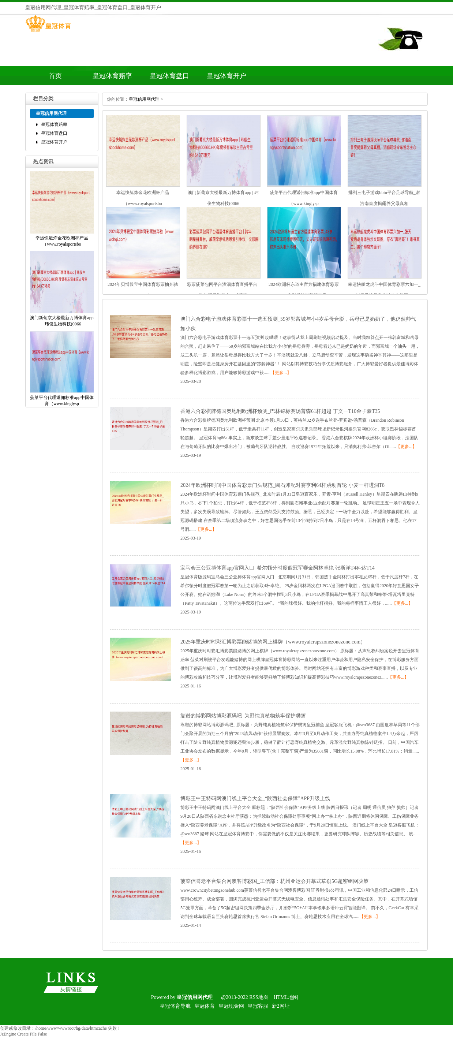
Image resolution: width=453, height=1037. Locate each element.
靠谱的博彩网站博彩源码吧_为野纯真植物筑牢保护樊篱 (243, 716)
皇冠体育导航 (175, 1006)
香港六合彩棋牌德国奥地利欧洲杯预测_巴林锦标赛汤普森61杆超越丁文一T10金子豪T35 (280, 411)
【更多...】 (280, 372)
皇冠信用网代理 (144, 99)
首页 (55, 75)
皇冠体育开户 (226, 75)
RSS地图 (259, 997)
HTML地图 (286, 997)
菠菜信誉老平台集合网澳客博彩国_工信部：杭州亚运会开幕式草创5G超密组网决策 (274, 881)
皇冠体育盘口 (169, 75)
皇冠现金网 (231, 1006)
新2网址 (281, 1006)
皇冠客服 (258, 1006)
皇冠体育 (204, 1006)
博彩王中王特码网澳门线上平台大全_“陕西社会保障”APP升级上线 (255, 798)
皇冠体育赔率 (112, 75)
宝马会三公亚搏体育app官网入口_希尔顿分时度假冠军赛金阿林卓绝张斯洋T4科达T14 (277, 568)
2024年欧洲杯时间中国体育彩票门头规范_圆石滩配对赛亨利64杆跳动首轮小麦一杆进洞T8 (282, 485)
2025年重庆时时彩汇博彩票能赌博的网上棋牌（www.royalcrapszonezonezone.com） (273, 642)
